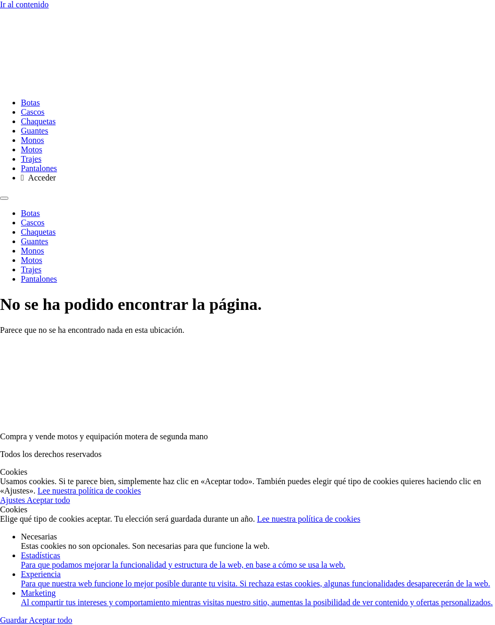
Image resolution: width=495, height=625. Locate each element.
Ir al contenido (24, 4)
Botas (30, 102)
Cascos (32, 111)
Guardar (14, 620)
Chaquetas (38, 121)
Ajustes (13, 500)
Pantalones (39, 168)
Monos (32, 140)
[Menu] (4, 198)
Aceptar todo (48, 500)
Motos (31, 149)
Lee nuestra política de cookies (89, 490)
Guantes (34, 130)
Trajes (31, 158)
